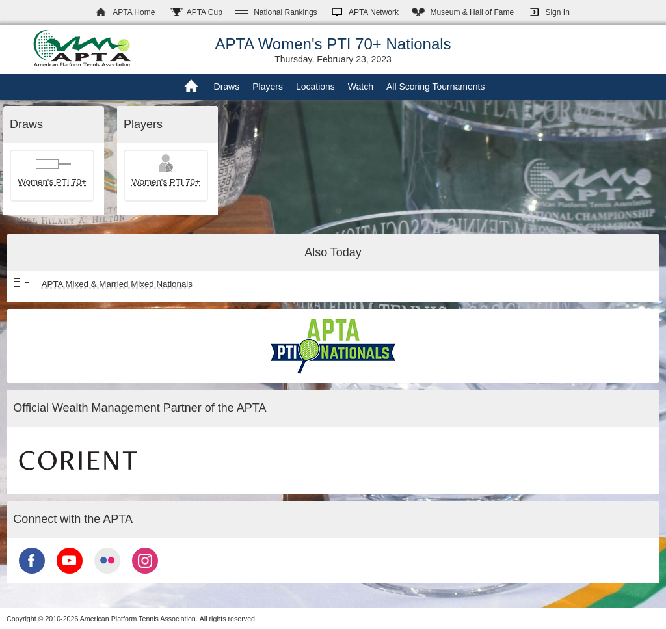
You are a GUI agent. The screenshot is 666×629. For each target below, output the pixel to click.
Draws (227, 86)
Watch (360, 86)
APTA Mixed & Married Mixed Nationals (117, 284)
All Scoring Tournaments (435, 86)
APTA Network (374, 12)
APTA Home (134, 12)
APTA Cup (204, 12)
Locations (315, 86)
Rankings (285, 12)
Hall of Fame (472, 12)
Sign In (557, 12)
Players (267, 86)
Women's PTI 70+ (52, 182)
